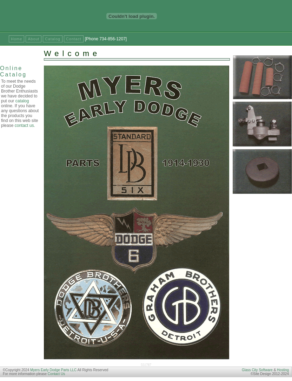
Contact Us (56, 374)
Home (16, 39)
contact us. (25, 125)
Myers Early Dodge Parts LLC (53, 370)
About (33, 39)
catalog (22, 100)
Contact (73, 39)
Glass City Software (257, 370)
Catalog (52, 39)
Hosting (283, 370)
